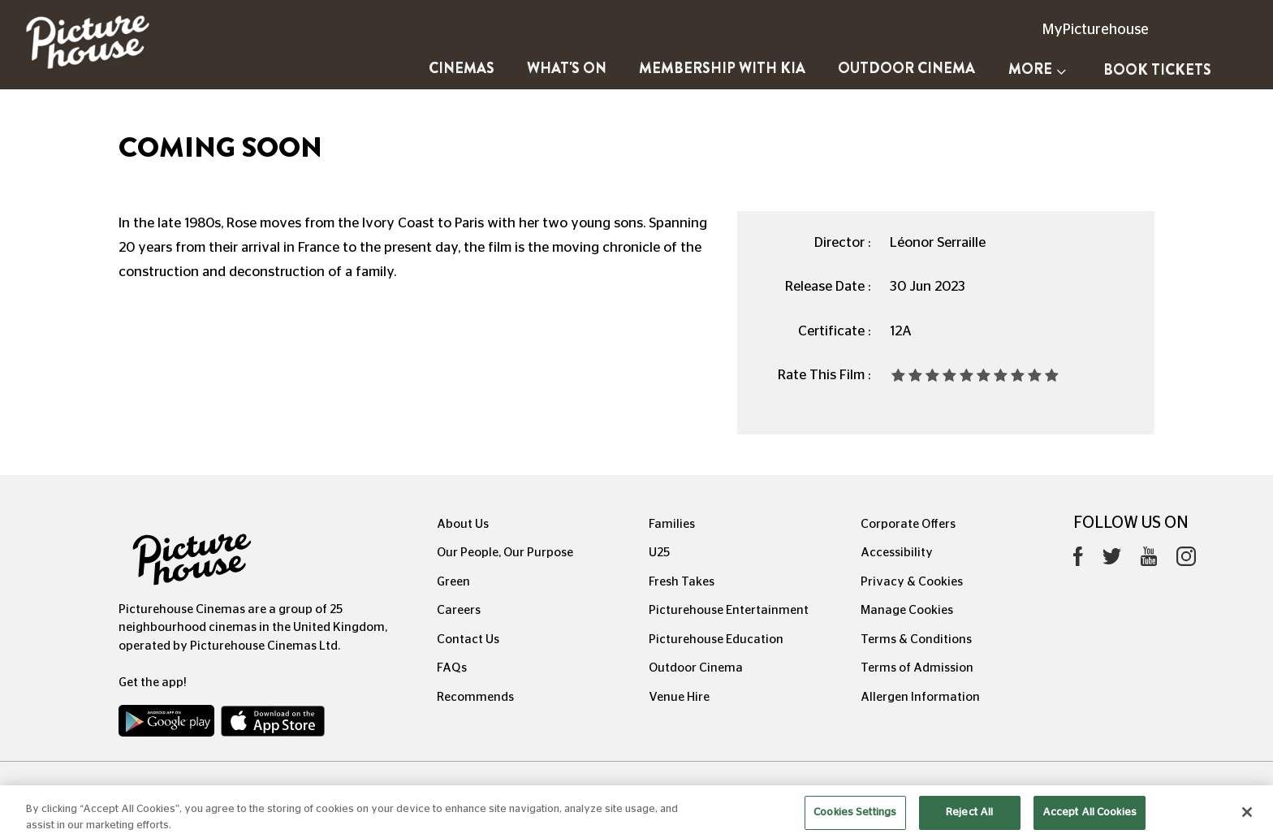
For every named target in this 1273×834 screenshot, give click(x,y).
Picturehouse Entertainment (729, 610)
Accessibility (897, 553)
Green (453, 582)
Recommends (475, 697)
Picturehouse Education (716, 639)
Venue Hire (679, 697)
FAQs (452, 668)
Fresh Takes (681, 582)
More (1037, 69)
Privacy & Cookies (912, 582)
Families (672, 524)
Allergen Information (920, 697)
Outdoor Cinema (906, 68)
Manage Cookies (907, 610)
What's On (566, 68)
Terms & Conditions (916, 639)
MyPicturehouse (1095, 30)
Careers (459, 610)
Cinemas (461, 68)
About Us (463, 524)
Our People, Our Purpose (505, 553)
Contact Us (468, 639)
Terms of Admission (917, 668)
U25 (659, 553)
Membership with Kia (722, 68)
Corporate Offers (908, 524)
